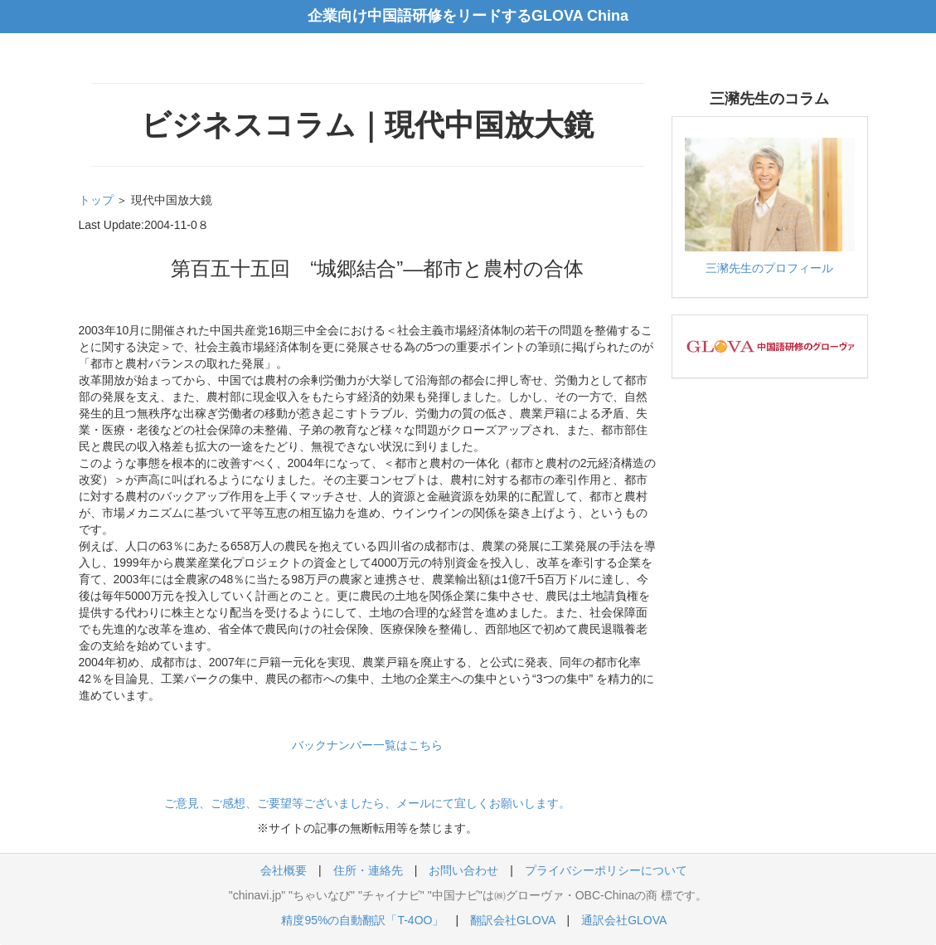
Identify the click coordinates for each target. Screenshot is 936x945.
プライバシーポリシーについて (606, 870)
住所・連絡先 (368, 870)
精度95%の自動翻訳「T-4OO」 (362, 920)
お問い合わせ (463, 870)
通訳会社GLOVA (623, 920)
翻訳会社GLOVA (512, 920)
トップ (96, 200)
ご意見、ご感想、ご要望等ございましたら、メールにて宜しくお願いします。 (367, 803)
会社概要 (283, 870)
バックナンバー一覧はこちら (367, 745)
